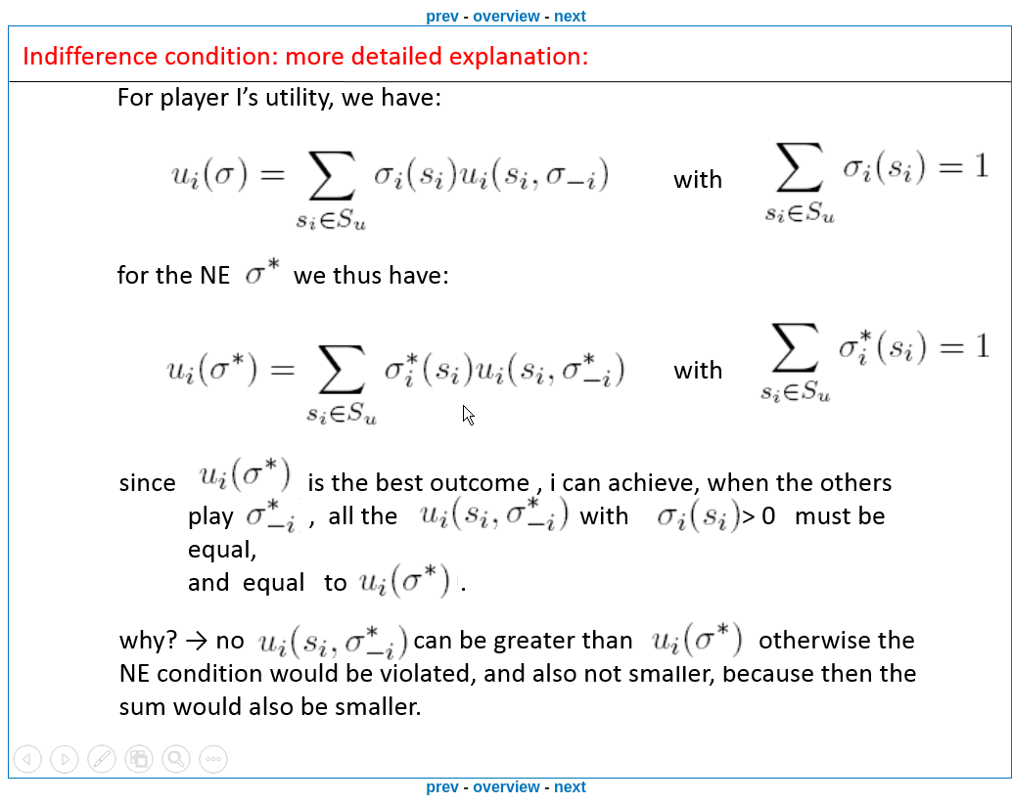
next (570, 16)
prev (442, 16)
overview (506, 16)
